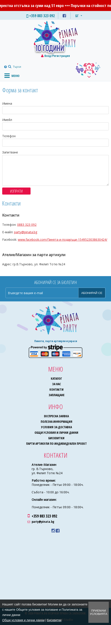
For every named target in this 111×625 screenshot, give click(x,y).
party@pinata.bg (25, 232)
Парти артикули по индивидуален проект (56, 443)
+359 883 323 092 (44, 516)
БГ (77, 15)
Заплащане (56, 395)
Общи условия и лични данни (56, 432)
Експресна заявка (56, 416)
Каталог (56, 378)
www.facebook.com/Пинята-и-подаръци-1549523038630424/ (62, 239)
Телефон (9, 136)
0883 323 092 (26, 224)
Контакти (56, 389)
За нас (56, 384)
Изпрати (16, 191)
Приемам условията (98, 612)
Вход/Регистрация (57, 56)
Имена (7, 103)
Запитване (10, 152)
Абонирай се (91, 293)
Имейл (7, 120)
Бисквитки (56, 438)
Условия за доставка (56, 427)
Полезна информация (56, 421)
